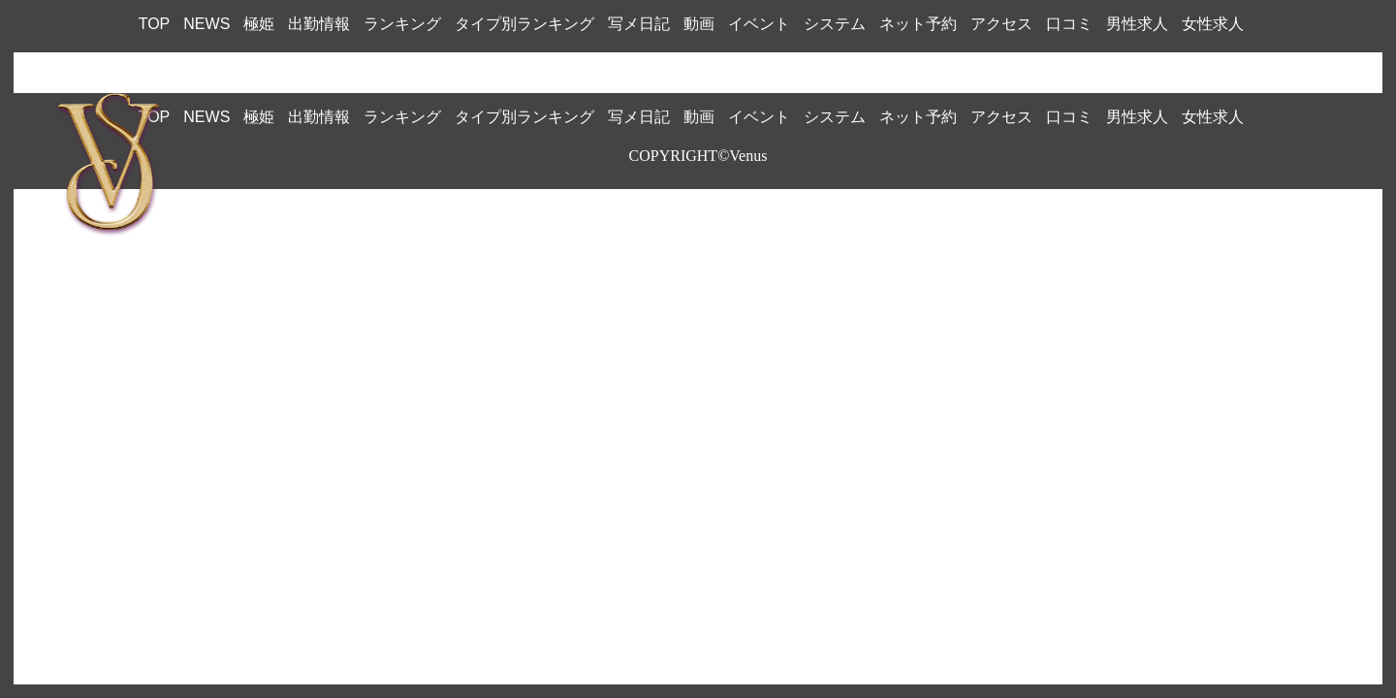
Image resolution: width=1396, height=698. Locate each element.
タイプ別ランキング (524, 24)
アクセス (1001, 24)
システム (835, 24)
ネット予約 (918, 24)
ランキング (402, 24)
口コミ (1069, 24)
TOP (155, 24)
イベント (759, 24)
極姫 (258, 24)
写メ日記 (639, 24)
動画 (698, 24)
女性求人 (1213, 24)
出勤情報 (319, 24)
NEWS (206, 24)
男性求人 (1137, 24)
